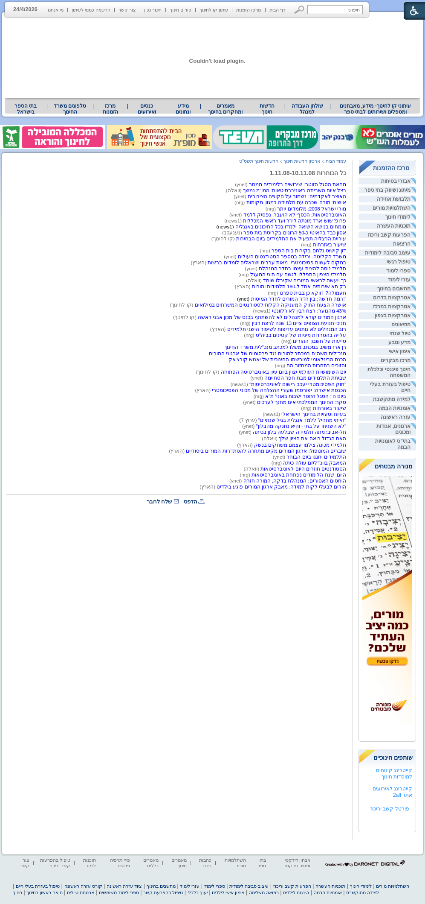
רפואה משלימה (264, 892)
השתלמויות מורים (392, 208)
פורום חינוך (180, 9)
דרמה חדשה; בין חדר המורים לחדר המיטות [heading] (298, 298)
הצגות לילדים (296, 892)
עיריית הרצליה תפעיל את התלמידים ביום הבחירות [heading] (291, 238)
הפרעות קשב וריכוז (389, 235)
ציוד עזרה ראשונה (124, 886)
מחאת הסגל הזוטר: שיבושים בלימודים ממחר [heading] (297, 184)
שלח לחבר (159, 501)
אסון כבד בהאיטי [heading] (327, 232)
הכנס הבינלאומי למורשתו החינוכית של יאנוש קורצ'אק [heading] (287, 359)
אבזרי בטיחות (396, 181)
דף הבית (277, 9)
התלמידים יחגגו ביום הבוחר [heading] (315, 456)
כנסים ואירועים (147, 109)
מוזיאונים (401, 325)
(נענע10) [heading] (232, 232)
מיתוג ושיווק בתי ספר (387, 190)
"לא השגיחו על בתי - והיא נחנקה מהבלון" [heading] (301, 426)
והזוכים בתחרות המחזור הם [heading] (316, 365)
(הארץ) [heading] (199, 262)
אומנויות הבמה (395, 408)
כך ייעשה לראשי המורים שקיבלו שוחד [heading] (304, 280)
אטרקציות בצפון (393, 316)
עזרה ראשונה (396, 417)
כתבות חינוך (205, 862)
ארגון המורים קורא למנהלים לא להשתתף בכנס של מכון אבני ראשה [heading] (272, 317)
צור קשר (127, 9)
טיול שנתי (400, 333)
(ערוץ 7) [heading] (248, 420)
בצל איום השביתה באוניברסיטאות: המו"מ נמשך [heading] (294, 190)
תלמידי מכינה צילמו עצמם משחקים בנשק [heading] (300, 445)
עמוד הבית (336, 161)
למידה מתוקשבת (392, 399)
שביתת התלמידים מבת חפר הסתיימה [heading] (305, 377)
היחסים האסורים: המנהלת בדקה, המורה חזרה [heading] (294, 480)
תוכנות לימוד (89, 862)
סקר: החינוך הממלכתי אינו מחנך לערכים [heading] (301, 402)
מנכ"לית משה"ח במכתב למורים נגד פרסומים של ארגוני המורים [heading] (277, 353)
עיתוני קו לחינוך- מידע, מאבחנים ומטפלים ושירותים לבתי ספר (375, 109)
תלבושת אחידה (394, 199)
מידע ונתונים (183, 109)
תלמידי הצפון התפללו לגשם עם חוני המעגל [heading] (298, 274)
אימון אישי (400, 351)
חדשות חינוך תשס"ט (258, 161)
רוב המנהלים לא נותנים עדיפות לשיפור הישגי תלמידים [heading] (286, 329)
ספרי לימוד (398, 271)
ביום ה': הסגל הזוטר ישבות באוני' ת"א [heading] (305, 396)
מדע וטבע (399, 342)
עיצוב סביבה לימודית (388, 253)
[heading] (281, 226)
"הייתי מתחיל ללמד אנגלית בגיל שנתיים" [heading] (302, 420)
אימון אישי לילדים (228, 892)
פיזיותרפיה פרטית (120, 862)
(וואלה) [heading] (234, 190)
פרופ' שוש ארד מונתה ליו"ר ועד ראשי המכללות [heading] (294, 220)
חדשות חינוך (267, 109)
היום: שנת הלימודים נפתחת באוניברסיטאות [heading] (299, 474)
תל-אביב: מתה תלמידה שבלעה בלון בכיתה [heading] (299, 432)
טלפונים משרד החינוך (70, 109)
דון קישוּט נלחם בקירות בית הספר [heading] (309, 250)
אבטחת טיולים (80, 892)
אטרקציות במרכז (392, 307)
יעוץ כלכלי (198, 892)
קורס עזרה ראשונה (83, 886)
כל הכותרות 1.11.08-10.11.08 (308, 173)
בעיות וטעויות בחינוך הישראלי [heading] (313, 414)
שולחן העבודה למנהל (307, 109)
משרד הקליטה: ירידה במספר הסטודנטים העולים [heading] (292, 256)
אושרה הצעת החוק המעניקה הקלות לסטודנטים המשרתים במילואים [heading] (270, 304)
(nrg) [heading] (240, 202)
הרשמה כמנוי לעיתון (91, 9)
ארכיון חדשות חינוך (301, 161)
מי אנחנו (56, 9)
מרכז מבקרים (396, 360)
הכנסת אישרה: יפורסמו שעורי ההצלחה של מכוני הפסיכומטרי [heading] (279, 390)
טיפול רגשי (399, 262)
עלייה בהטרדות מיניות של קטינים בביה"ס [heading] (301, 335)
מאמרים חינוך (179, 862)
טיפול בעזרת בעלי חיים (38, 886)
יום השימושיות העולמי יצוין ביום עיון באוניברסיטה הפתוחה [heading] (283, 371)
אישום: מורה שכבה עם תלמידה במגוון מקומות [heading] (296, 202)
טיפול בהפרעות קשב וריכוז (55, 862)
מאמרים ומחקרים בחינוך (225, 109)
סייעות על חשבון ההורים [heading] (319, 341)
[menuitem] (375, 109)
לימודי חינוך (398, 217)
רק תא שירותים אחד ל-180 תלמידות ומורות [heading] (299, 286)
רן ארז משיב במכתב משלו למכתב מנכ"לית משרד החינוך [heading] (285, 347)
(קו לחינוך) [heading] (185, 317)
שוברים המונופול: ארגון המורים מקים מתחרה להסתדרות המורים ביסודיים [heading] (266, 450)
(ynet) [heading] (242, 184)
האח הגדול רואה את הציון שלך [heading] (312, 438)
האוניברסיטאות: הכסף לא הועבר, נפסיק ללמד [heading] (294, 214)
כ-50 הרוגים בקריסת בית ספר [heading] (275, 232)
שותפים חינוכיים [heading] (393, 757)
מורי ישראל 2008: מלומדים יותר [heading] (311, 208)
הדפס (190, 501)
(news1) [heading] (233, 220)
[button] (299, 9)
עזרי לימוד (399, 280)
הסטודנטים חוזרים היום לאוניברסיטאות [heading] (303, 468)
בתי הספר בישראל (25, 109)
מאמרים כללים (151, 862)
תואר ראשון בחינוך (44, 892)
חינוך (17, 892)
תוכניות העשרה (394, 226)
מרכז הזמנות (248, 9)
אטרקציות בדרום (392, 298)
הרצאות (402, 244)
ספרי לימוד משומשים (119, 892)
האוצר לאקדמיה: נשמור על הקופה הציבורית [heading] (297, 196)
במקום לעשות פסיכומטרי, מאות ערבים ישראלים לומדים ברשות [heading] (277, 262)
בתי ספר (261, 862)
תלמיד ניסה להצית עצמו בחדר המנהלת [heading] (302, 268)
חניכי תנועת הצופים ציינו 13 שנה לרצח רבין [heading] (299, 323)
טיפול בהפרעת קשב (163, 892)
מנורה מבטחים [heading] (394, 466)
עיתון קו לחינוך (213, 9)
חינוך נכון (153, 9)
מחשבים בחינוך (394, 289)
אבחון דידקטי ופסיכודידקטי (297, 862)
